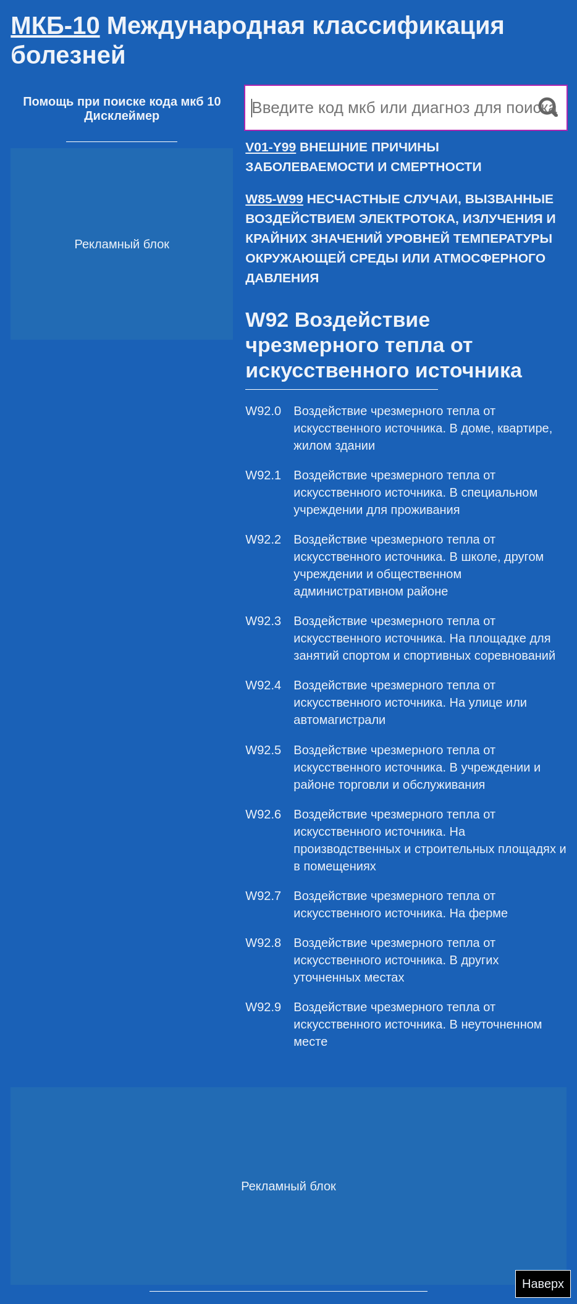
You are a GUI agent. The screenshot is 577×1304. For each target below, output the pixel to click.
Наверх (543, 1283)
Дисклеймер (121, 115)
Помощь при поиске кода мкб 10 (122, 101)
